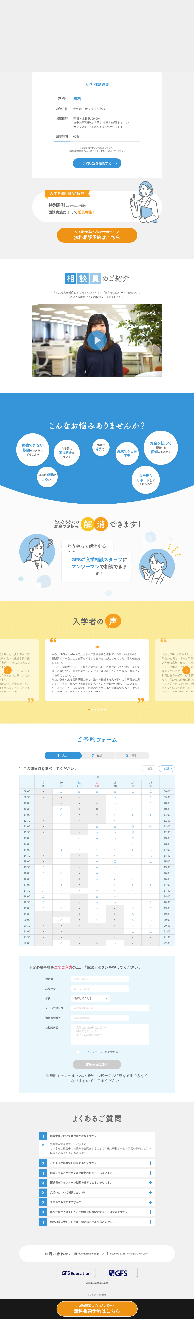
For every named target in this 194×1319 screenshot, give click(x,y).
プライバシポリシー (93, 1052)
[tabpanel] (97, 670)
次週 (166, 768)
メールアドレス (54, 1008)
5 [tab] (102, 710)
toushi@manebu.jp (89, 1254)
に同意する (100, 1052)
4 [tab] (99, 710)
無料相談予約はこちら (97, 235)
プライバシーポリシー (97, 1283)
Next (190, 670)
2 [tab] (92, 710)
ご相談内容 (51, 1028)
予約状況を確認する (97, 163)
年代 (47, 999)
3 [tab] (95, 710)
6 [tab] (105, 710)
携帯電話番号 (53, 1018)
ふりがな (50, 989)
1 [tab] (89, 710)
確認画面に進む (97, 1065)
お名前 (49, 979)
